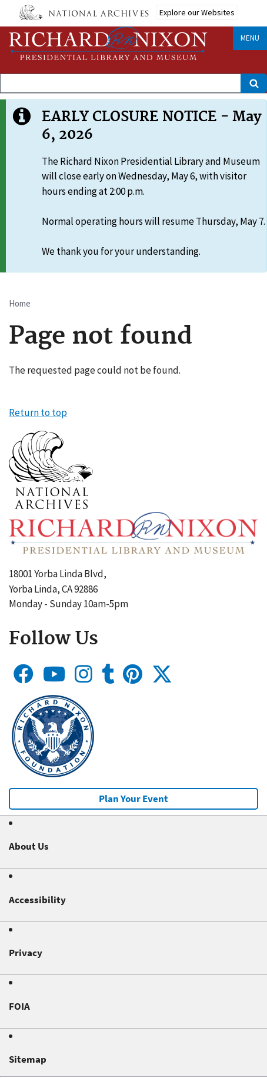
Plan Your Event (133, 798)
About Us (29, 846)
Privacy (25, 952)
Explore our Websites (197, 12)
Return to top (38, 412)
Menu (250, 38)
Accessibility (37, 899)
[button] (51, 505)
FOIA (19, 1006)
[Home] (108, 43)
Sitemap (27, 1059)
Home (20, 303)
